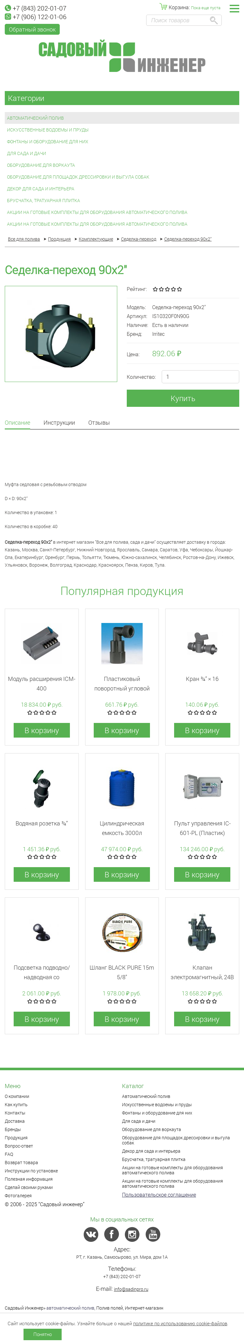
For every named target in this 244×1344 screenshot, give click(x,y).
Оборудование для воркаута (41, 165)
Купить (183, 398)
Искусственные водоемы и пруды (48, 130)
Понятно (42, 1334)
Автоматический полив (35, 118)
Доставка (15, 1121)
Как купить (16, 1104)
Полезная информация (29, 1179)
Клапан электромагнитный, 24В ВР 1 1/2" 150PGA (202, 977)
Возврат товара (21, 1162)
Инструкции (59, 423)
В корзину (41, 730)
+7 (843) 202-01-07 (35, 8)
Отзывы (99, 423)
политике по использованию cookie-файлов (180, 1323)
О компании (17, 1096)
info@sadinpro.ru (131, 1289)
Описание (17, 423)
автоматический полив (70, 1308)
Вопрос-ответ (19, 1146)
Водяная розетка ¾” (42, 823)
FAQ (9, 1154)
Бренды (13, 1129)
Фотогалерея (18, 1195)
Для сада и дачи (26, 153)
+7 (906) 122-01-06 (35, 16)
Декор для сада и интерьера (40, 189)
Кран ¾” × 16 (202, 679)
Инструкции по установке (31, 1171)
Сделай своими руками (29, 1187)
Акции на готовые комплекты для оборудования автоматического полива (97, 212)
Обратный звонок (32, 29)
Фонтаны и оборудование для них (47, 141)
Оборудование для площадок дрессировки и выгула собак (78, 177)
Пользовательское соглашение (159, 1194)
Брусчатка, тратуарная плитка (43, 200)
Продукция (16, 1138)
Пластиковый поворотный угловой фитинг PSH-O (122, 688)
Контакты (15, 1113)
